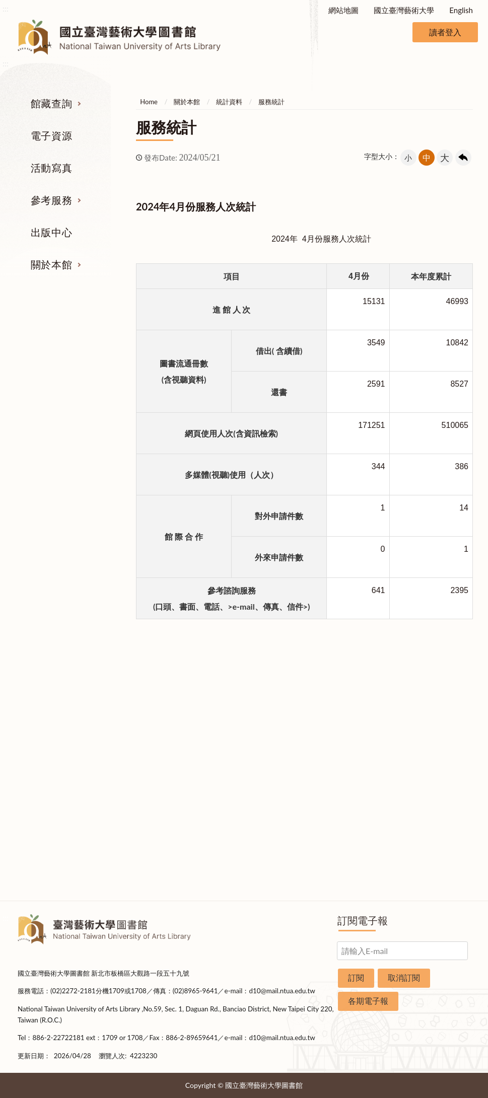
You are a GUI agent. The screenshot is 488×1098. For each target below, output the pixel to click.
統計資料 (229, 102)
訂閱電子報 (362, 920)
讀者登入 (445, 32)
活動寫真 (51, 168)
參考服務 (51, 200)
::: (6, 8)
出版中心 (51, 232)
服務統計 (271, 102)
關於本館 (51, 264)
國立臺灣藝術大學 (404, 10)
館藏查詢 (51, 103)
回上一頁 (463, 158)
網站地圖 (343, 10)
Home (149, 102)
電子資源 (51, 135)
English (461, 10)
